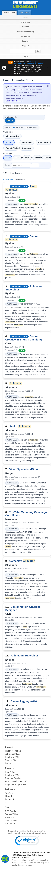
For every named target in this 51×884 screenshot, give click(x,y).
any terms (33, 127)
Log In (25, 57)
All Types (10, 158)
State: (7, 165)
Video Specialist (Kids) (23, 469)
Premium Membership (25, 31)
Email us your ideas (14, 101)
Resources (25, 36)
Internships (25, 22)
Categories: (8, 132)
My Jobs (25, 27)
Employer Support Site (15, 784)
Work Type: (8, 153)
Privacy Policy (11, 817)
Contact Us (10, 763)
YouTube (9, 793)
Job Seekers (10, 12)
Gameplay (22, 561)
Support (25, 46)
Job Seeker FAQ (12, 754)
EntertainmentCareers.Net (37, 853)
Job (10, 142)
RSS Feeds (10, 811)
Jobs (25, 17)
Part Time (28, 158)
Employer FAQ (12, 757)
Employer (10, 768)
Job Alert (25, 41)
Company (26, 148)
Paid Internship (44, 142)
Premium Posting (13, 778)
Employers (25, 12)
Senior (20, 426)
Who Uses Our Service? (16, 781)
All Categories (12, 136)
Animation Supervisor (24, 655)
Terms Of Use (11, 814)
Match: (7, 127)
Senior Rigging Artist (24, 701)
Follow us (10, 789)
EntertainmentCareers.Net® (23, 860)
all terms (19, 127)
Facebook (9, 799)
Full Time (19, 158)
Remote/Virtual (12, 148)
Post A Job (10, 772)
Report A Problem (13, 751)
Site (7, 807)
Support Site (11, 760)
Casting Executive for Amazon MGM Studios (28, 63)
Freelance (38, 158)
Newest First (8, 179)
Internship (27, 142)
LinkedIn (9, 796)
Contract (48, 158)
